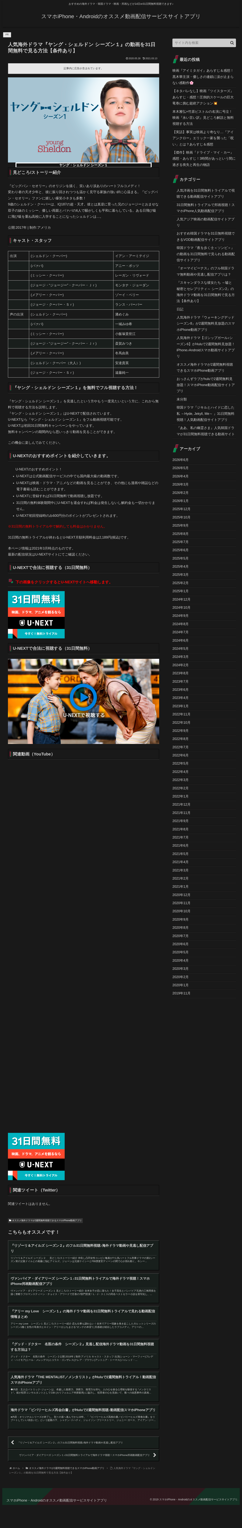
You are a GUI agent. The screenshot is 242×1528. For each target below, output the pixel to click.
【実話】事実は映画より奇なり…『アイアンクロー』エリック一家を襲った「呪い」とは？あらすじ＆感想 (203, 138)
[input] (204, 43)
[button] (232, 43)
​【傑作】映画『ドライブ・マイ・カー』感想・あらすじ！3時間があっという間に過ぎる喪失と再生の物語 (204, 159)
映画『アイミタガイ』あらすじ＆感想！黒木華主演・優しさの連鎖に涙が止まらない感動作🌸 (203, 77)
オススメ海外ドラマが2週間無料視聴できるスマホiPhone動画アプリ (45, 1220)
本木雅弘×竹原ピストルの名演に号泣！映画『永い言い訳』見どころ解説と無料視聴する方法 (203, 118)
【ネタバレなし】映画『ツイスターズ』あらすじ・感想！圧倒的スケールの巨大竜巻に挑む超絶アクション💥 (203, 97)
